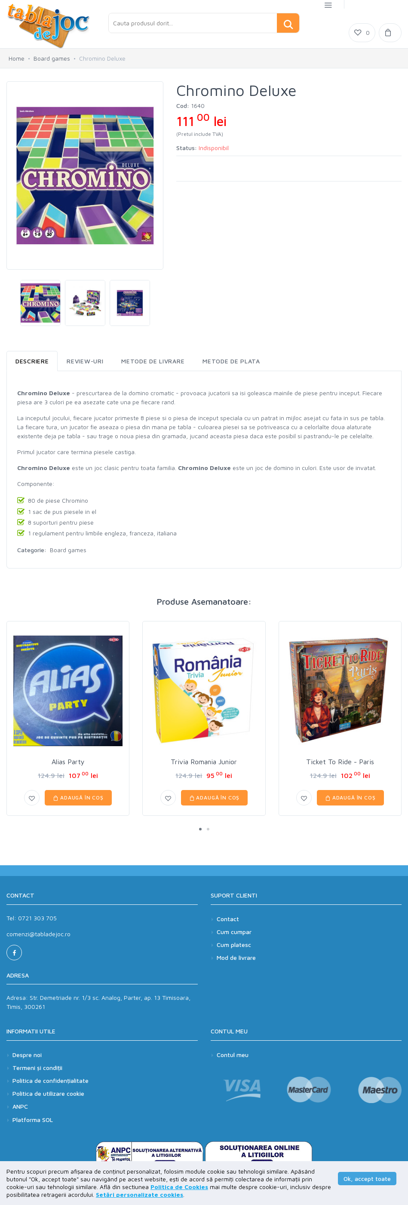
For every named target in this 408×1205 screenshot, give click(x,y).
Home (17, 58)
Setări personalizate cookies (139, 1194)
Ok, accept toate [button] (367, 1178)
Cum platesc (234, 944)
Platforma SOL (32, 1122)
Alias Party (68, 761)
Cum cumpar (234, 931)
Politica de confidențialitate (50, 1083)
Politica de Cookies (179, 1186)
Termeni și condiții (37, 1070)
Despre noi (27, 1057)
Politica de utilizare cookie (48, 1096)
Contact (228, 918)
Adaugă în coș (78, 797)
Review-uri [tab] (85, 361)
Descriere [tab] (32, 361)
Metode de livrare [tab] (152, 361)
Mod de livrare (236, 957)
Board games (52, 58)
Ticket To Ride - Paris (340, 761)
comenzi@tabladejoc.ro (38, 934)
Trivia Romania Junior (204, 761)
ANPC (20, 1109)
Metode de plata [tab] (231, 361)
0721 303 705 (37, 918)
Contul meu (232, 1057)
